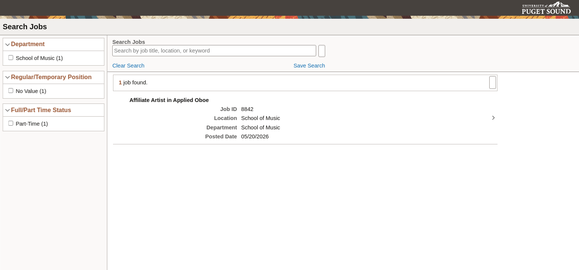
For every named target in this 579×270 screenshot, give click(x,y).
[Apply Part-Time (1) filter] (10, 123)
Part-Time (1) (32, 124)
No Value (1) (31, 91)
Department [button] (28, 43)
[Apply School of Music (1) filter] (10, 57)
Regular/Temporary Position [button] (51, 77)
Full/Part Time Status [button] (41, 109)
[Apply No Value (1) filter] (10, 90)
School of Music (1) (39, 58)
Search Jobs (128, 42)
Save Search (309, 66)
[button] (566, 8)
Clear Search (128, 66)
